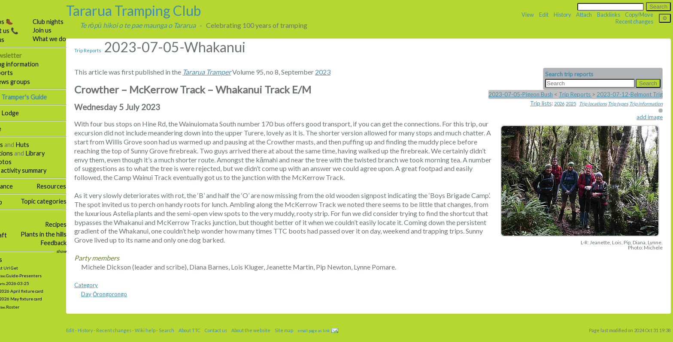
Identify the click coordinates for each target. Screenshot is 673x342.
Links (9, 243)
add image (650, 117)
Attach (584, 14)
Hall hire (13, 128)
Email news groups (27, 81)
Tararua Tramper (230, 72)
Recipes (79, 224)
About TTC (213, 339)
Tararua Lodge (22, 113)
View (527, 14)
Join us (65, 30)
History (562, 14)
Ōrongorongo (133, 303)
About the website (274, 339)
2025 (571, 103)
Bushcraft (16, 235)
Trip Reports (110, 50)
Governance (19, 186)
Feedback (77, 242)
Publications (19, 153)
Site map (13, 202)
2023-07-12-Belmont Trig (630, 94)
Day (109, 303)
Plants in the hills (67, 234)
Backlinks (608, 14)
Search (189, 339)
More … (9, 217)
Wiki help (168, 339)
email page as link (337, 339)
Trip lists (541, 103)
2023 (346, 72)
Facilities (14, 144)
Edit (544, 14)
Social (10, 224)
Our (23, 55)
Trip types (618, 103)
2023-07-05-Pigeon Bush (520, 94)
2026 (559, 103)
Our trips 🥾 (19, 21)
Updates (13, 259)
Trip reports (19, 72)
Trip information (646, 103)
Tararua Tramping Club (156, 10)
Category (109, 294)
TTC (8, 13)
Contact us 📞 (22, 30)
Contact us (239, 339)
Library (58, 153)
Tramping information (32, 64)
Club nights (71, 21)
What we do (72, 38)
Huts (45, 144)
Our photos (18, 161)
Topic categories (67, 201)
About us (14, 39)
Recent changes (634, 21)
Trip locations (593, 103)
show (85, 251)
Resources (74, 186)
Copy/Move (639, 14)
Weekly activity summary (36, 170)
